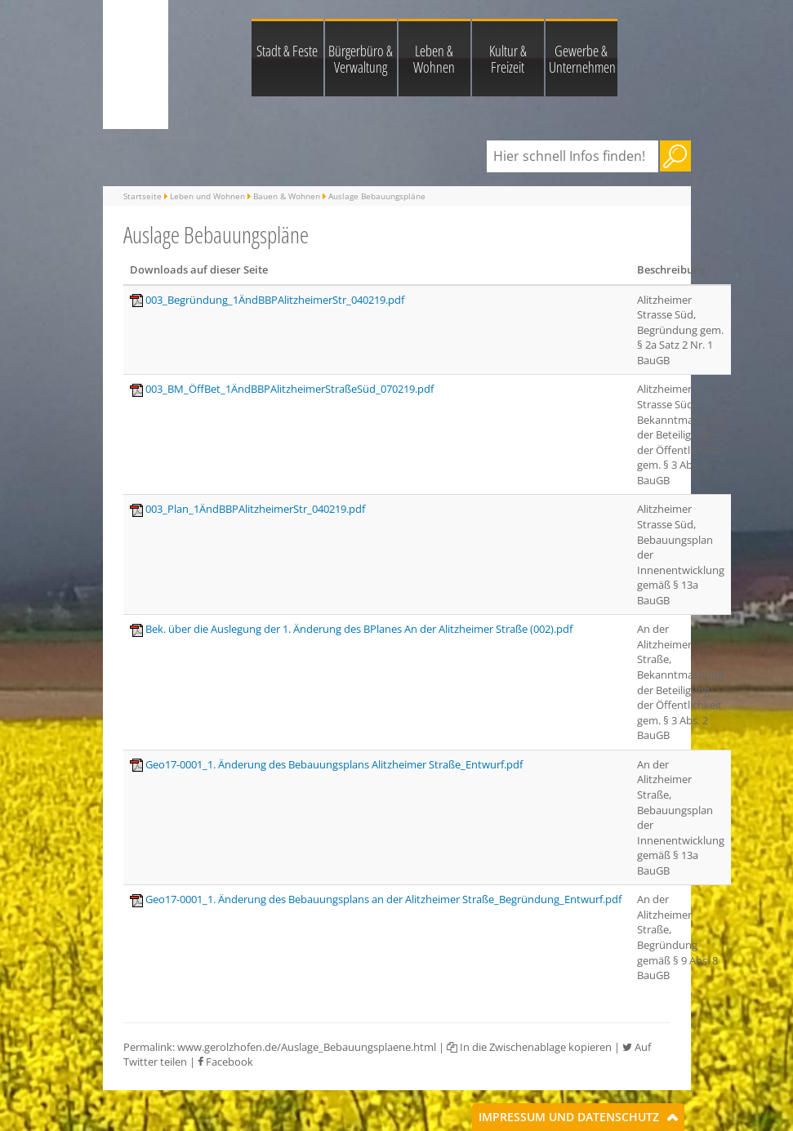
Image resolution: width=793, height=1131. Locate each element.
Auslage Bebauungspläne (376, 196)
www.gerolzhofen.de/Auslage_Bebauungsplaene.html (306, 1047)
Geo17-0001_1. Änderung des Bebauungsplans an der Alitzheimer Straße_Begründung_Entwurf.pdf (383, 899)
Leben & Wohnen (434, 59)
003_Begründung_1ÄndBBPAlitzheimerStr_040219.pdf (274, 299)
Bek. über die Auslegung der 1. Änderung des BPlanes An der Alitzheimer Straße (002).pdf (358, 628)
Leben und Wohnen (207, 196)
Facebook (225, 1061)
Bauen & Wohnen (286, 196)
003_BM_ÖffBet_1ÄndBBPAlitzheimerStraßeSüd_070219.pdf (289, 388)
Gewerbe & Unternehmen (582, 59)
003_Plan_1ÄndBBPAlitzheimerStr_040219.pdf (255, 508)
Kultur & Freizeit (508, 59)
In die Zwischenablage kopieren (529, 1047)
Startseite (142, 196)
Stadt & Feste (287, 50)
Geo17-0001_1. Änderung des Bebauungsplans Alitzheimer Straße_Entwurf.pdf (334, 764)
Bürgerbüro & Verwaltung (360, 59)
